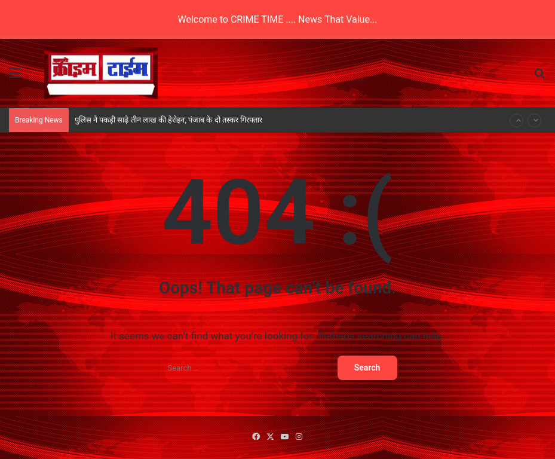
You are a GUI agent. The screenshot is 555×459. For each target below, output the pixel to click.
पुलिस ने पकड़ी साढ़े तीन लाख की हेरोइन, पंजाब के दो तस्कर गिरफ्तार (168, 119)
